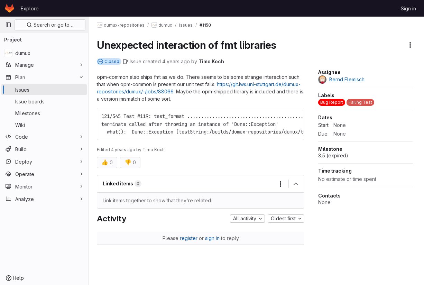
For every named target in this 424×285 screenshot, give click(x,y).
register (188, 238)
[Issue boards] (44, 101)
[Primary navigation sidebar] (8, 24)
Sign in (408, 8)
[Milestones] (44, 113)
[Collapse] (296, 184)
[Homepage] (9, 8)
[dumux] (44, 52)
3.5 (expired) (333, 155)
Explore (30, 8)
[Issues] (44, 89)
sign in (212, 238)
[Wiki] (44, 124)
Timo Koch (211, 61)
